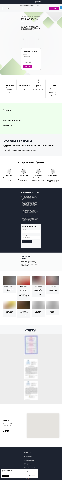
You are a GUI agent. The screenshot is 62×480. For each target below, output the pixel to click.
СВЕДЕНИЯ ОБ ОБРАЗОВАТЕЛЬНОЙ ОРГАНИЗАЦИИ (27, 5)
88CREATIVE (29, 478)
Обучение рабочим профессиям (28, 464)
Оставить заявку (27, 66)
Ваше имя (25, 54)
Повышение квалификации (27, 461)
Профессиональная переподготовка (29, 460)
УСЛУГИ (38, 5)
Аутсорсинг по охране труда (28, 456)
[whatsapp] (3, 431)
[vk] (6, 431)
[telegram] (8, 431)
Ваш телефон (26, 59)
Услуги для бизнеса (26, 463)
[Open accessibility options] (61, 7)
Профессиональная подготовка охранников (30, 457)
